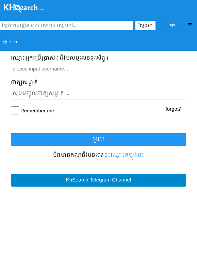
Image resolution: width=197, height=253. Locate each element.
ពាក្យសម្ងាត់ (24, 82)
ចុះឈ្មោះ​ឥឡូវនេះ (124, 155)
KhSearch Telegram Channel (98, 180)
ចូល (98, 139)
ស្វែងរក (145, 25)
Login (171, 25)
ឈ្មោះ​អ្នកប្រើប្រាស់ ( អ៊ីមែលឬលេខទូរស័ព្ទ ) (59, 58)
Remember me (37, 111)
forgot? (173, 109)
